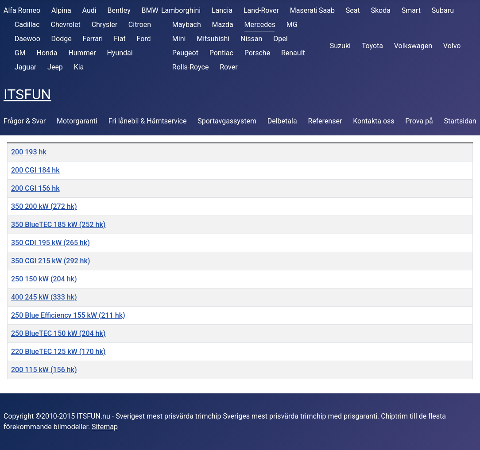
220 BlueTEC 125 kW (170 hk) (58, 351)
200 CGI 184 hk (35, 170)
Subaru (443, 10)
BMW (150, 10)
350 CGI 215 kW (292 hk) (50, 261)
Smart (411, 10)
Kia (79, 67)
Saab (327, 10)
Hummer (82, 53)
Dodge (61, 39)
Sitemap (105, 427)
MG (292, 24)
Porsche (257, 53)
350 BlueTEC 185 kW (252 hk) (58, 224)
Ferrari (92, 39)
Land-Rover (261, 10)
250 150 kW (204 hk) (44, 279)
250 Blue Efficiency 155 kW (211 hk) (68, 315)
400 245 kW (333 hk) (44, 297)
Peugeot (185, 53)
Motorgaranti (77, 121)
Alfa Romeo (22, 10)
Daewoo (27, 39)
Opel (280, 39)
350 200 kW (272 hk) (44, 206)
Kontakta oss (373, 121)
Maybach (186, 24)
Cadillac (27, 24)
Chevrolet (65, 24)
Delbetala (282, 121)
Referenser (325, 121)
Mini (179, 39)
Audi (89, 10)
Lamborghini (181, 10)
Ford (143, 39)
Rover (228, 67)
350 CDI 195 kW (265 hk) (50, 242)
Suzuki (340, 46)
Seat (353, 10)
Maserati (303, 10)
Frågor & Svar (25, 121)
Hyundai (119, 53)
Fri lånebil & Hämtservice (147, 121)
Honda (46, 53)
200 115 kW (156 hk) (44, 369)
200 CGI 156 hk (35, 188)
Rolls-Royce (190, 67)
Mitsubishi (213, 39)
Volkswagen (413, 46)
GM (20, 53)
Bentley (118, 10)
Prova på (419, 121)
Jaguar (25, 67)
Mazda (222, 24)
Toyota (372, 46)
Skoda (380, 10)
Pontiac (221, 53)
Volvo (452, 46)
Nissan (251, 39)
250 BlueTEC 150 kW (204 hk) (58, 333)
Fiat (120, 39)
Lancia (222, 10)
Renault (293, 53)
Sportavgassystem (226, 121)
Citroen (139, 24)
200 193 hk (28, 152)
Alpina (61, 10)
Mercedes (259, 24)
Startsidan (460, 121)
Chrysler (104, 24)
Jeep (55, 67)
